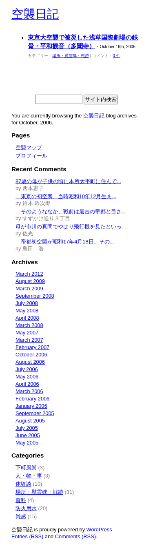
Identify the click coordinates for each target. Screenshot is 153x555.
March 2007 (29, 340)
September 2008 (35, 296)
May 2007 (27, 332)
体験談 (23, 484)
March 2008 (29, 325)
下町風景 (26, 467)
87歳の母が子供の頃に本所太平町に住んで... (68, 181)
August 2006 (30, 362)
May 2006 (27, 377)
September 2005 (35, 413)
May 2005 (27, 443)
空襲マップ (29, 147)
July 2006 (27, 369)
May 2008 (27, 310)
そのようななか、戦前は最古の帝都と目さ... (71, 211)
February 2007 (32, 347)
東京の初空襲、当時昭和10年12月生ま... (66, 196)
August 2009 (30, 281)
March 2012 (29, 274)
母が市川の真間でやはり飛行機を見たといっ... (71, 226)
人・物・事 (29, 476)
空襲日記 (35, 13)
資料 (21, 500)
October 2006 (31, 355)
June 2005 (28, 435)
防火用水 (26, 508)
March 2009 (29, 288)
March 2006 (29, 391)
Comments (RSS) (75, 536)
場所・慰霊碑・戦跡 (70, 55)
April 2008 (27, 318)
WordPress (99, 529)
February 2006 (32, 399)
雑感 (21, 516)
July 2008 (27, 303)
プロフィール (31, 156)
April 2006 (27, 384)
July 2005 (27, 428)
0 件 (116, 55)
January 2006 (31, 406)
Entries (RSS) (27, 536)
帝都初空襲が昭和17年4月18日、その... (65, 242)
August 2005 (30, 421)
